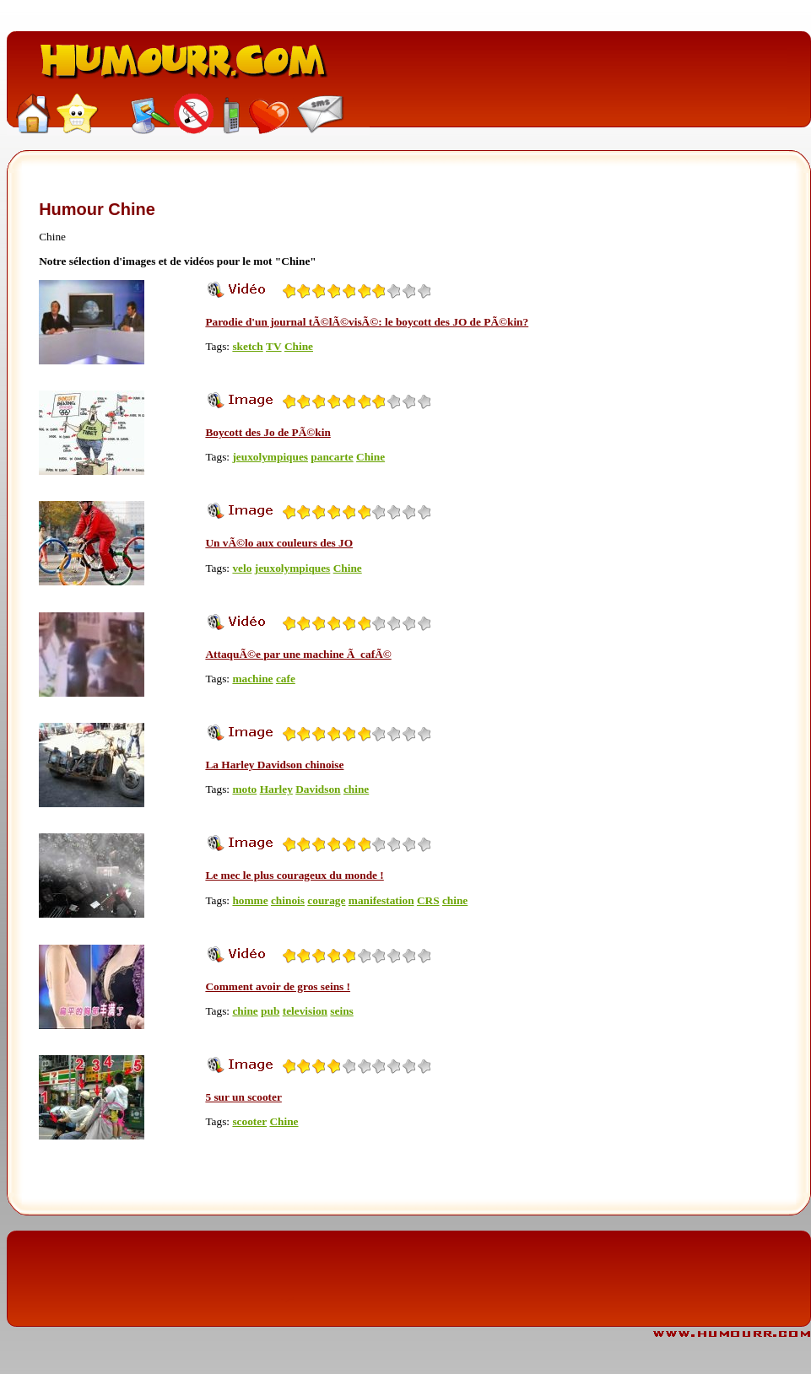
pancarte (332, 456)
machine (252, 678)
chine (356, 789)
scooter (249, 1121)
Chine (298, 346)
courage (326, 900)
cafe (285, 678)
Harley (276, 789)
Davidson (317, 789)
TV (274, 346)
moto (244, 789)
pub (270, 1011)
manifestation (381, 900)
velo (241, 568)
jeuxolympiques (270, 456)
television (305, 1011)
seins (341, 1011)
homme (250, 900)
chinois (288, 900)
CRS (428, 900)
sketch (247, 346)
